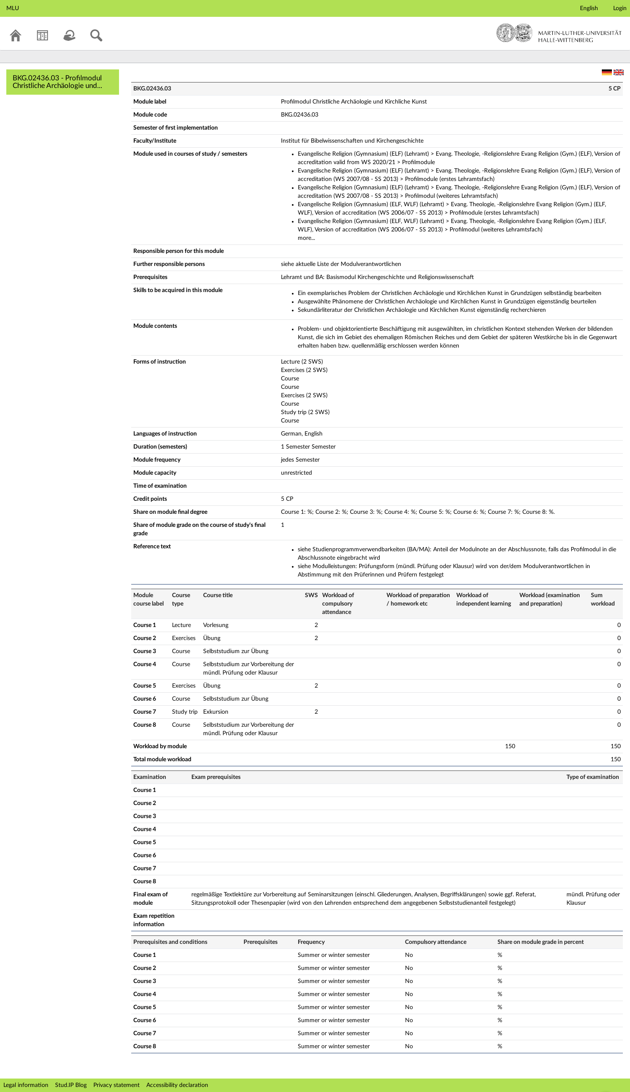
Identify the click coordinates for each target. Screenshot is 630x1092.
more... (306, 238)
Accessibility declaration (177, 1085)
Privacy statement (116, 1085)
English (589, 8)
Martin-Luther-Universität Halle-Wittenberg (559, 32)
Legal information (25, 1085)
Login (620, 8)
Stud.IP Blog (71, 1085)
